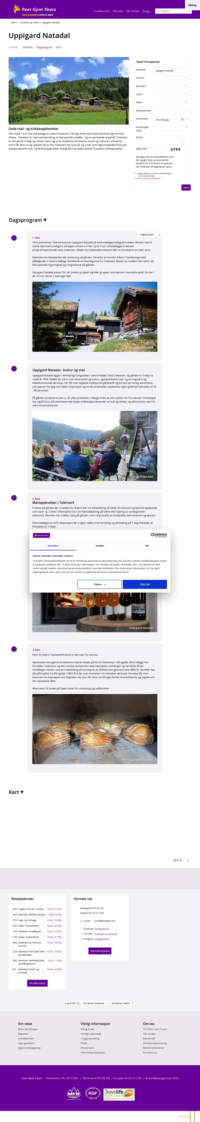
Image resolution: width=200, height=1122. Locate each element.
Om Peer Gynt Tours (155, 1029)
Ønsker (139, 137)
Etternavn (141, 86)
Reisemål (140, 69)
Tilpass (99, 584)
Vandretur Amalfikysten (30, 931)
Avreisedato (142, 118)
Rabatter (23, 1034)
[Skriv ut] (180, 860)
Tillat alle (145, 584)
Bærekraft (149, 1038)
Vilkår (84, 1043)
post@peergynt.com (105, 920)
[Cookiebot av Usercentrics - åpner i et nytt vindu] (153, 535)
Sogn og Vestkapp (27, 920)
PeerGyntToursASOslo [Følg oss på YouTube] (106, 934)
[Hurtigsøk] (171, 11)
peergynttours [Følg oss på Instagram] (102, 939)
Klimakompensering (155, 1043)
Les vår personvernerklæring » (147, 178)
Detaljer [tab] (100, 545)
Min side (118, 11)
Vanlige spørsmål (91, 1034)
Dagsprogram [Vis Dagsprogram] (44, 47)
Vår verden (132, 11)
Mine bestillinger (28, 1029)
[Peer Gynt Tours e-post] (160, 1078)
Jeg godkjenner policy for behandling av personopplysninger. (153, 176)
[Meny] (192, 5)
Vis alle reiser (37, 983)
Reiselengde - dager (143, 129)
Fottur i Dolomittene (28, 925)
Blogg (146, 11)
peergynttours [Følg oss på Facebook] (102, 928)
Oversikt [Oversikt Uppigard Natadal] (28, 47)
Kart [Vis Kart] (58, 47)
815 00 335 (97, 908)
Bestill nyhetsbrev (153, 1048)
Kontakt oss (150, 1052)
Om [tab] (147, 545)
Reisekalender (22, 899)
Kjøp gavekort (26, 1043)
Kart (14, 792)
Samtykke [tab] (53, 545)
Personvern (87, 1048)
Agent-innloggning (29, 1048)
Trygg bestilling (90, 1038)
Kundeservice (102, 11)
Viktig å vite (87, 1029)
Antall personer (143, 110)
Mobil (139, 102)
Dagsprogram (25, 220)
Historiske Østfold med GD (31, 914)
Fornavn (140, 77)
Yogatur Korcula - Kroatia (31, 908)
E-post (139, 94)
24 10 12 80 (98, 912)
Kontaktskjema (100, 951)
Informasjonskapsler (93, 1052)
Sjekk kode (143, 148)
